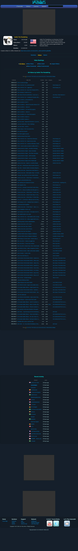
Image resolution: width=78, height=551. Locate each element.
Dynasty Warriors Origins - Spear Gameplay (26, 150)
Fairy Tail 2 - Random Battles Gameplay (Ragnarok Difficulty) (30, 167)
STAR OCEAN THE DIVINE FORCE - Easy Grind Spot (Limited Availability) (33, 272)
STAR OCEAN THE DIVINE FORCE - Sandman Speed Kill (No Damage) (32, 289)
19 (48, 76)
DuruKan (33, 399)
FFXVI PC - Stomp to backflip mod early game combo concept (30, 189)
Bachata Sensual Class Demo (23, 136)
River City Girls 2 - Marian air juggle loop (26, 241)
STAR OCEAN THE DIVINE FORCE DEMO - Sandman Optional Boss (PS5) (33, 292)
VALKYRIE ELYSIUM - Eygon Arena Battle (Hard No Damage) (30, 284)
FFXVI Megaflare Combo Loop (23, 209)
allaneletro (33, 419)
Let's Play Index (35, 523)
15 (42, 76)
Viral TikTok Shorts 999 (36, 433)
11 (36, 76)
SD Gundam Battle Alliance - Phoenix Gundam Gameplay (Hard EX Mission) (33, 306)
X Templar (33, 441)
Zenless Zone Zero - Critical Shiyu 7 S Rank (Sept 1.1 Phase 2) (30, 197)
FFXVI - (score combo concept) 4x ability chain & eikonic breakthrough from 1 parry (35, 146)
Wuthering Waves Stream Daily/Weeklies (26, 221)
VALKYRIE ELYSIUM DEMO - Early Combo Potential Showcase (31, 297)
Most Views (30, 63)
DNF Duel (55, 311)
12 (37, 76)
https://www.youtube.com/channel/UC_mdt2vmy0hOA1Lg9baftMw (36, 50)
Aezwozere (33, 387)
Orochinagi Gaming (35, 431)
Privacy (22, 522)
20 (50, 76)
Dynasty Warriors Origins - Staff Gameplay (26, 155)
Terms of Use (24, 523)
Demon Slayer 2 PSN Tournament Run (25, 128)
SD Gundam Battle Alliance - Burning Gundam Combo (28, 319)
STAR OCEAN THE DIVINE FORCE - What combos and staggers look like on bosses (35, 260)
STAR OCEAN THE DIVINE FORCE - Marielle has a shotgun (30, 265)
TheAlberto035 (34, 389)
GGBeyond (33, 521)
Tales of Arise (55, 277)
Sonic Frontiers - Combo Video (23, 253)
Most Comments (31, 66)
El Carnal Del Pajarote (35, 392)
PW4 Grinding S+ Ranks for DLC (24, 92)
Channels (14, 521)
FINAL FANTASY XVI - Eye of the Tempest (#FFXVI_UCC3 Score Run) (32, 89)
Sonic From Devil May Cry (22, 255)
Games (45, 55)
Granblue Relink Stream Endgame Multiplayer (27, 233)
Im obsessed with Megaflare (23, 204)
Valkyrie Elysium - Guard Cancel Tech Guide (26, 299)
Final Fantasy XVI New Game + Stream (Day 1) (27, 238)
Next (54, 76)
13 (39, 76)
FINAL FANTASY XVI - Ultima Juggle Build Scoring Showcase (30, 219)
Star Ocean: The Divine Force (59, 258)
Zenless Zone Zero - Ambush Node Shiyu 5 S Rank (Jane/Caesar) (31, 194)
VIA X (32, 426)
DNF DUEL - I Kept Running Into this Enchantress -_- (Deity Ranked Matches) (34, 311)
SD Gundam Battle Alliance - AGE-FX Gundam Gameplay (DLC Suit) (32, 302)
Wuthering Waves (56, 221)
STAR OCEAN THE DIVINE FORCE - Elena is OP (28, 275)
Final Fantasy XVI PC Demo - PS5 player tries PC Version (29, 211)
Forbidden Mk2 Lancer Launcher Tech (25, 321)
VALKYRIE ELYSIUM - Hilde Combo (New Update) (28, 250)
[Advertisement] (39, 22)
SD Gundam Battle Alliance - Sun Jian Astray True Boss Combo (30, 316)
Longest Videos (55, 63)
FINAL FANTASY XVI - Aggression (24, 87)
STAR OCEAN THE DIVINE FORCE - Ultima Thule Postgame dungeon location (34, 263)
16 (44, 76)
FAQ (22, 521)
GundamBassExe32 (35, 402)
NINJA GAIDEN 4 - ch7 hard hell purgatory (26, 109)
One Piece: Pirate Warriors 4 (59, 94)
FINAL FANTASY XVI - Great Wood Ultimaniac (27, 138)
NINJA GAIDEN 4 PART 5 (22, 102)
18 (47, 76)
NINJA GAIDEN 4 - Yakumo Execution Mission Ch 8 (28, 104)
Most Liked (41, 63)
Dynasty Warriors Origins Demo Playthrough (26, 160)
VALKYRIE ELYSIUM (57, 248)
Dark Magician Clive (21, 185)
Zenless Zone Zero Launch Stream (24, 228)
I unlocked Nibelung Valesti (23, 280)
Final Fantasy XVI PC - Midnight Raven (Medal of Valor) (29, 202)
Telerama (33, 411)
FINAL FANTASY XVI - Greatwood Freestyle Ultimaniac (29, 97)
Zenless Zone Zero (57, 163)
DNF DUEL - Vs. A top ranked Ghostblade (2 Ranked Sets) (29, 323)
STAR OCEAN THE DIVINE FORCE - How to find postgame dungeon (32, 267)
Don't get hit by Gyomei (22, 131)
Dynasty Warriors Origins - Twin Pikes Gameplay (27, 153)
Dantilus (32, 424)
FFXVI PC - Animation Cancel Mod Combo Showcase (28, 187)
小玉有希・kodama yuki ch (37, 438)
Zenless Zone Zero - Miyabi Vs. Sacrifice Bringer (27, 163)
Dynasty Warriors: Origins (58, 148)
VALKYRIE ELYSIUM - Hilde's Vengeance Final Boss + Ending (30, 248)
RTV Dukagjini (34, 407)
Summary (33, 55)
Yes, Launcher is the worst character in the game (27, 309)
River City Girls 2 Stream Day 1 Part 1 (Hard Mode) (28, 245)
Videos (13, 522)
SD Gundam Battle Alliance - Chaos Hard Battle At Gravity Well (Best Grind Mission (35, 314)
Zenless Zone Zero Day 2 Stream (24, 226)
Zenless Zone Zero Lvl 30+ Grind (24, 224)
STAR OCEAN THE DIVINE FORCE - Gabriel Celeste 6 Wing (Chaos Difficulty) (34, 258)
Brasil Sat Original (35, 421)
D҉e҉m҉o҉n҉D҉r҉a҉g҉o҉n (34, 385)
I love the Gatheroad (21, 294)
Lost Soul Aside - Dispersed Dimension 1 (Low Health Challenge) (31, 121)
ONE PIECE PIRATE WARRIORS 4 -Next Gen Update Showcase (31, 94)
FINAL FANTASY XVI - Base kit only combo (26, 141)
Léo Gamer (33, 414)
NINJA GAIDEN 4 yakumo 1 (23, 119)
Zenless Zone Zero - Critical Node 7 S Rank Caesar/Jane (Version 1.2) (32, 192)
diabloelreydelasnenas (36, 397)
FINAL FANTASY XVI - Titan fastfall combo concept (28, 216)
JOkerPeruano (34, 394)
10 (34, 76)
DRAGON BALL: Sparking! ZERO (60, 182)
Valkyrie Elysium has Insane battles (24, 282)
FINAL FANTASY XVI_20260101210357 (25, 85)
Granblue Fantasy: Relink (58, 233)
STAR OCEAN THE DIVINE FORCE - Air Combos (28, 270)
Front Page (5, 521)
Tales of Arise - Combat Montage (24, 277)
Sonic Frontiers (56, 253)
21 (52, 76)
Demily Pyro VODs (35, 382)
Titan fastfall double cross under (24, 214)
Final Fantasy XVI (56, 85)
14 (40, 76)
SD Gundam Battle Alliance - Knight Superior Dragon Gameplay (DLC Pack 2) (34, 287)
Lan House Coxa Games (36, 409)
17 (45, 76)
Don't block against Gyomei (23, 133)
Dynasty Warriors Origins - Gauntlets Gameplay (27, 148)
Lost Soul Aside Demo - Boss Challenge (25, 124)
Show (49, 304)
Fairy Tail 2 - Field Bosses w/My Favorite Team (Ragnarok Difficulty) (31, 165)
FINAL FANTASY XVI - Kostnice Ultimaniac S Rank (28, 143)
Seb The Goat (34, 436)
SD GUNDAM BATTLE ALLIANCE (60, 287)
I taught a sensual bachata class (24, 180)
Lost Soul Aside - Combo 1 (23, 126)
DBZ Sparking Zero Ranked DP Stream (25, 182)
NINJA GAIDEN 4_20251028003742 (25, 99)
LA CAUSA (33, 404)
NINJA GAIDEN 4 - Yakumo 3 (23, 111)
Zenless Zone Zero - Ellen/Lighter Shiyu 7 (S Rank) (28, 172)
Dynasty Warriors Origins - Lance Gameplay (26, 158)
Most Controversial (43, 66)
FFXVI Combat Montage (22, 82)
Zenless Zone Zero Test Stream (24, 231)
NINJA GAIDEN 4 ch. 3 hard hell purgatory (26, 114)
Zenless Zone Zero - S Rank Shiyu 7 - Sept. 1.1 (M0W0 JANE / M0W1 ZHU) (33, 206)
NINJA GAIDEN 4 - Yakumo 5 (23, 107)
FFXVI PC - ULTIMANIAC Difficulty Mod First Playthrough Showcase (32, 199)
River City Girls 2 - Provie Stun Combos (25, 243)
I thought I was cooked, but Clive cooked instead (27, 175)
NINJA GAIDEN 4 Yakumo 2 (23, 116)
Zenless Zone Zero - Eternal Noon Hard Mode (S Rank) (29, 170)
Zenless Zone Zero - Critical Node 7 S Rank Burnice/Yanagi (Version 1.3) (32, 177)
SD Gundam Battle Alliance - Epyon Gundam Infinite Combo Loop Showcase (33, 304)
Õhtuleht (33, 416)
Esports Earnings (35, 522)
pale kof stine (34, 429)
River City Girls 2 (56, 241)
